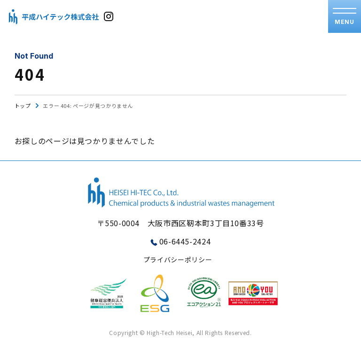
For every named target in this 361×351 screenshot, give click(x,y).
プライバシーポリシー (177, 259)
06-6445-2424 (185, 241)
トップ (23, 105)
